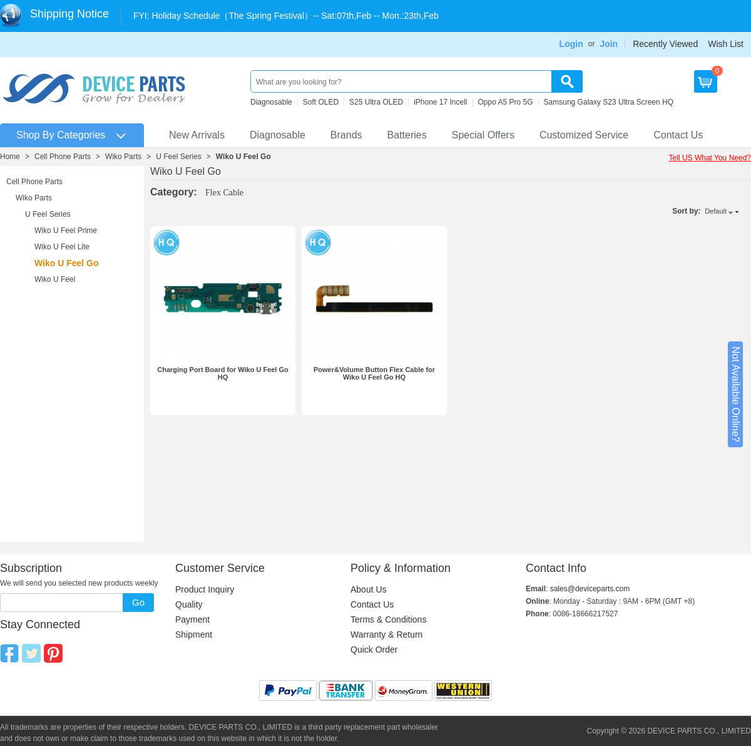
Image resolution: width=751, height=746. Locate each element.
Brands (346, 135)
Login (571, 44)
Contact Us (678, 135)
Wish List (725, 44)
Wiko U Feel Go (243, 156)
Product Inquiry (204, 589)
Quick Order (373, 650)
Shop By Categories (60, 135)
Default (716, 211)
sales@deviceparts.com (590, 588)
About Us (368, 589)
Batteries (407, 135)
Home (10, 156)
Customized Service (583, 135)
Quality (189, 604)
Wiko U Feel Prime (65, 230)
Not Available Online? (735, 394)
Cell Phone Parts (62, 156)
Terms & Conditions (388, 619)
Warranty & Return (386, 634)
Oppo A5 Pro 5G (505, 102)
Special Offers (483, 135)
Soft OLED (321, 102)
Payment (192, 619)
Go (138, 602)
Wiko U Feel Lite (61, 246)
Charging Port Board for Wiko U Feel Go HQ (223, 373)
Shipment (193, 634)
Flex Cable (224, 192)
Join (609, 44)
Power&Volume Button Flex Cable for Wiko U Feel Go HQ (374, 373)
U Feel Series (179, 156)
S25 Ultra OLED (376, 102)
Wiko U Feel (54, 279)
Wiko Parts (123, 156)
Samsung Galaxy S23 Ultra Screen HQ (608, 102)
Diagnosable (271, 102)
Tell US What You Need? (710, 157)
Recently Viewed (665, 44)
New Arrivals (197, 135)
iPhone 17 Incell (440, 102)
